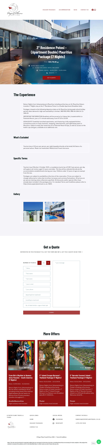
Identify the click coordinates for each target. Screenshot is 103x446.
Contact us (85, 10)
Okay (93, 443)
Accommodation (64, 10)
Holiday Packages (49, 10)
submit (51, 312)
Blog (75, 10)
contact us (34, 427)
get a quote (51, 77)
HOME (31, 419)
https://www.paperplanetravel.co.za (35, 184)
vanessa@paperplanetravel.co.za (86, 419)
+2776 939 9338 (81, 423)
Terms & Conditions (61, 437)
